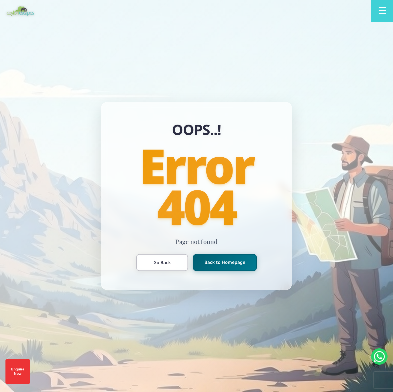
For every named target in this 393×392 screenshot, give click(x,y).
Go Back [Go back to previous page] (162, 263)
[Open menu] (382, 11)
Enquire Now (17, 371)
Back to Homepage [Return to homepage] (224, 262)
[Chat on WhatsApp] (379, 356)
